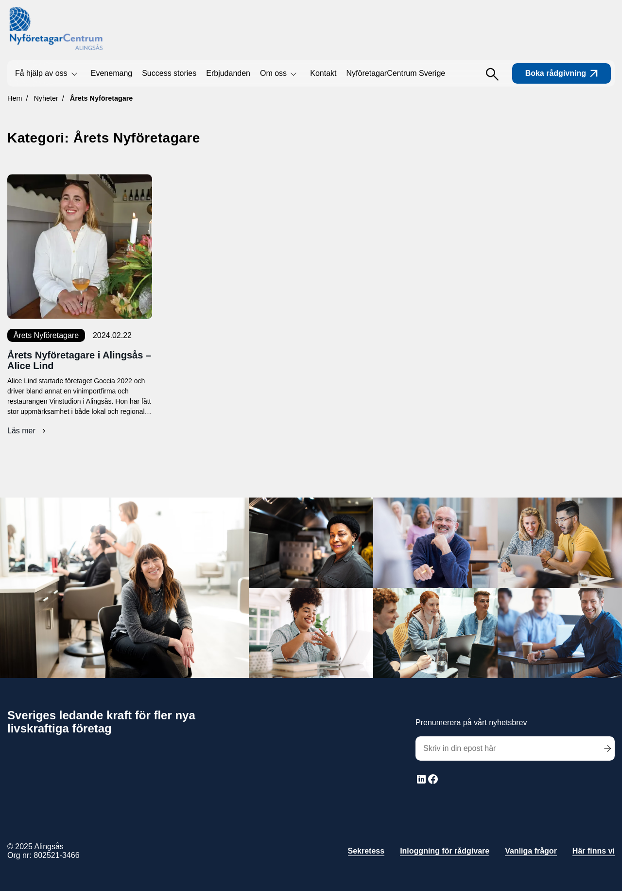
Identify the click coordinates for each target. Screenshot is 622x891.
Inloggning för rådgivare (444, 851)
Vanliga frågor (531, 851)
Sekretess (366, 851)
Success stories (169, 73)
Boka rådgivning (561, 73)
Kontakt (323, 73)
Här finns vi (593, 851)
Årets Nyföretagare (46, 335)
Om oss (273, 73)
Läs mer (27, 431)
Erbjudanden (228, 73)
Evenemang (111, 73)
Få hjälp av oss (41, 73)
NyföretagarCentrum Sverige (396, 73)
